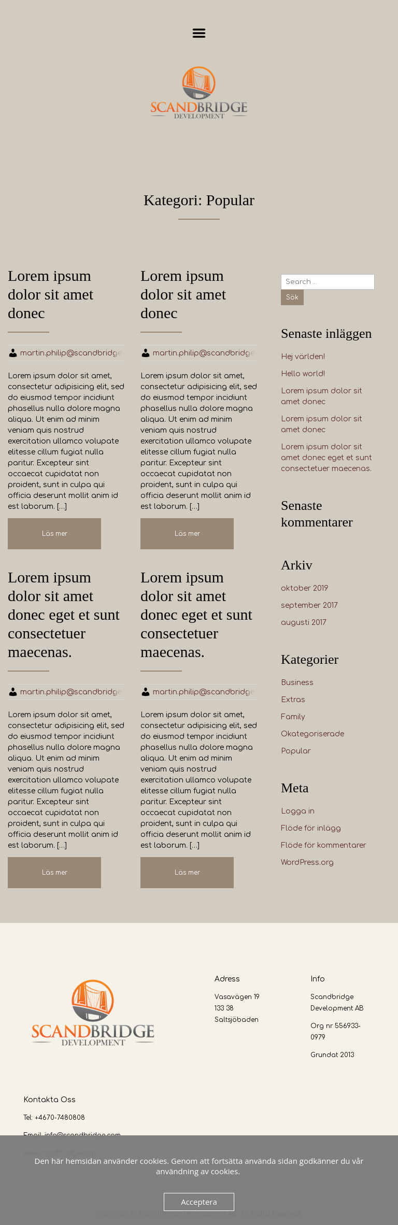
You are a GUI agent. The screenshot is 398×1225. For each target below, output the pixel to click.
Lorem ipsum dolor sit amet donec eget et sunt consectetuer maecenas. (326, 458)
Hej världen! (303, 357)
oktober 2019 (305, 588)
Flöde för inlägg (311, 828)
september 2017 (309, 605)
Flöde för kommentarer (323, 845)
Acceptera (199, 1201)
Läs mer (54, 533)
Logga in (298, 811)
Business (297, 683)
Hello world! (303, 374)
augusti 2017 (303, 622)
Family (293, 717)
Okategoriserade (312, 734)
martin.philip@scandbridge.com (79, 353)
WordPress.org (307, 862)
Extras (293, 700)
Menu (199, 33)
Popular (296, 751)
